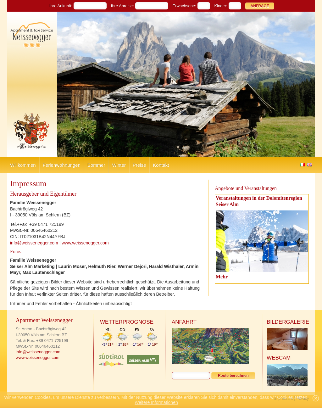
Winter (118, 165)
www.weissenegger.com (85, 242)
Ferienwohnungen (61, 165)
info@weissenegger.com (34, 242)
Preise (139, 165)
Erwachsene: (184, 5)
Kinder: (220, 5)
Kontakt (161, 165)
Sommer (96, 165)
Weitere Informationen (156, 402)
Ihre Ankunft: (60, 5)
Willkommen (23, 165)
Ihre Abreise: (122, 5)
